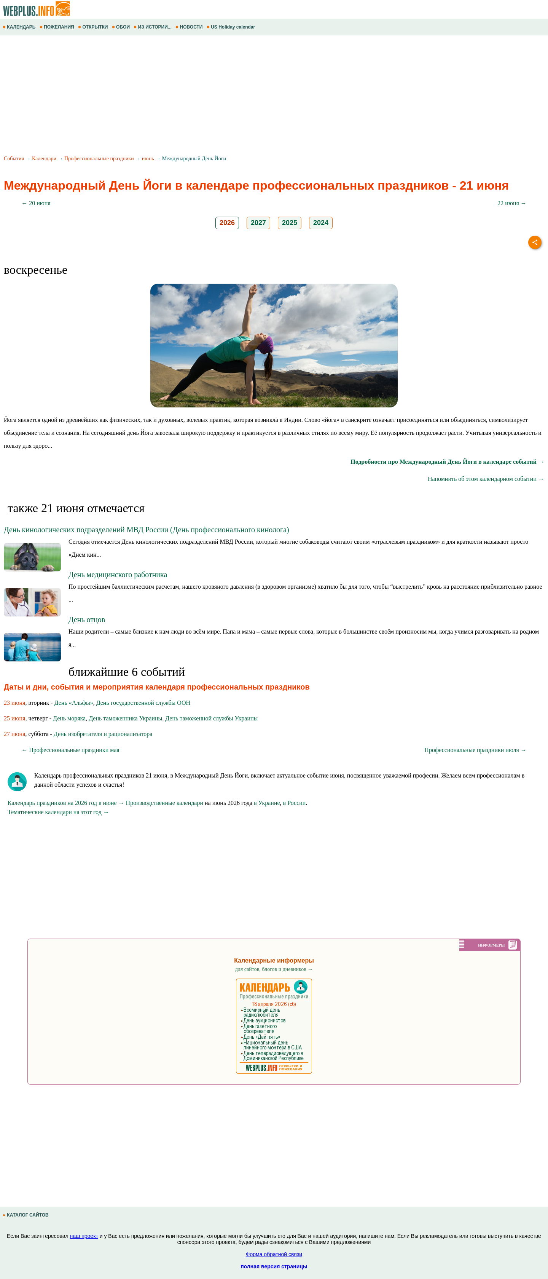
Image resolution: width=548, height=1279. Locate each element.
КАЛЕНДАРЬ (20, 27)
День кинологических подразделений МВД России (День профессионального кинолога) (146, 529)
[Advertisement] (228, 96)
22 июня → (511, 203)
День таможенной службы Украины (211, 718)
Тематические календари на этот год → (58, 812)
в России (294, 803)
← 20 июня (35, 203)
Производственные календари (164, 803)
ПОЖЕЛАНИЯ (57, 27)
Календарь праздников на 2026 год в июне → (66, 803)
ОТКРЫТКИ (93, 27)
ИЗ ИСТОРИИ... (153, 27)
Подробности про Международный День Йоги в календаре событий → (447, 461)
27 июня (14, 734)
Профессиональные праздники (99, 158)
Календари (44, 158)
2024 (320, 223)
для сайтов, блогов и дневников (274, 969)
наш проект (84, 1236)
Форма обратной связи (274, 1254)
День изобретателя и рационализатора (103, 734)
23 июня (14, 702)
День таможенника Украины (125, 718)
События (14, 158)
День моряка (69, 718)
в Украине (267, 803)
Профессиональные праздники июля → (475, 750)
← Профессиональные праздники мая (70, 750)
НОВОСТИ (189, 27)
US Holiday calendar (231, 27)
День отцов (86, 619)
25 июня (14, 718)
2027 (258, 223)
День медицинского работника (117, 574)
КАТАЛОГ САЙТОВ (26, 1215)
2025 (289, 223)
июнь (148, 158)
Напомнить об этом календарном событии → (486, 479)
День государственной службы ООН (143, 702)
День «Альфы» (73, 702)
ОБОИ (121, 27)
